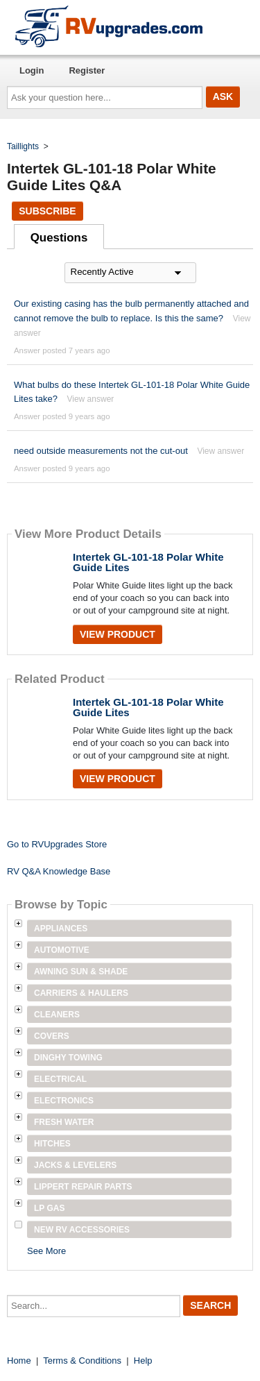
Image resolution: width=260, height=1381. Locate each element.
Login (31, 70)
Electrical (60, 1079)
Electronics (64, 1100)
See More (46, 1251)
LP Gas (49, 1208)
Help (143, 1360)
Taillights (23, 146)
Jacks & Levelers (75, 1165)
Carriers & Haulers (81, 993)
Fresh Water (64, 1122)
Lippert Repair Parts (83, 1187)
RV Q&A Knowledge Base (58, 871)
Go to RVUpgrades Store (57, 844)
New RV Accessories (82, 1230)
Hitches (52, 1144)
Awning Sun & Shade (81, 971)
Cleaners (57, 1014)
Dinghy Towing (68, 1057)
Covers (51, 1036)
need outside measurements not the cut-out (101, 451)
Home (19, 1360)
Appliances (60, 928)
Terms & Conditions (82, 1360)
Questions (59, 237)
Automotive (61, 950)
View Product (117, 634)
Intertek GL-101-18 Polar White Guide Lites (148, 562)
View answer (90, 399)
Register (87, 70)
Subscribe (47, 211)
